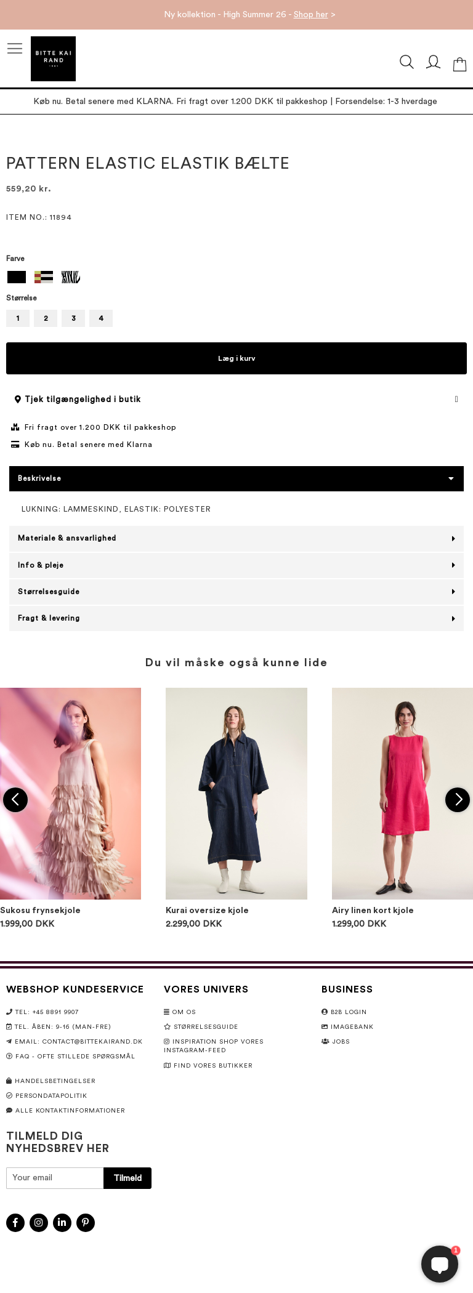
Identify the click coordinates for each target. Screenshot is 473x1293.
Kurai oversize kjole (207, 910)
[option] (16, 277)
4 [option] (101, 318)
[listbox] (236, 278)
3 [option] (73, 318)
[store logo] (53, 58)
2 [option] (46, 318)
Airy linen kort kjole (373, 910)
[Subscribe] (127, 1178)
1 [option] (18, 318)
